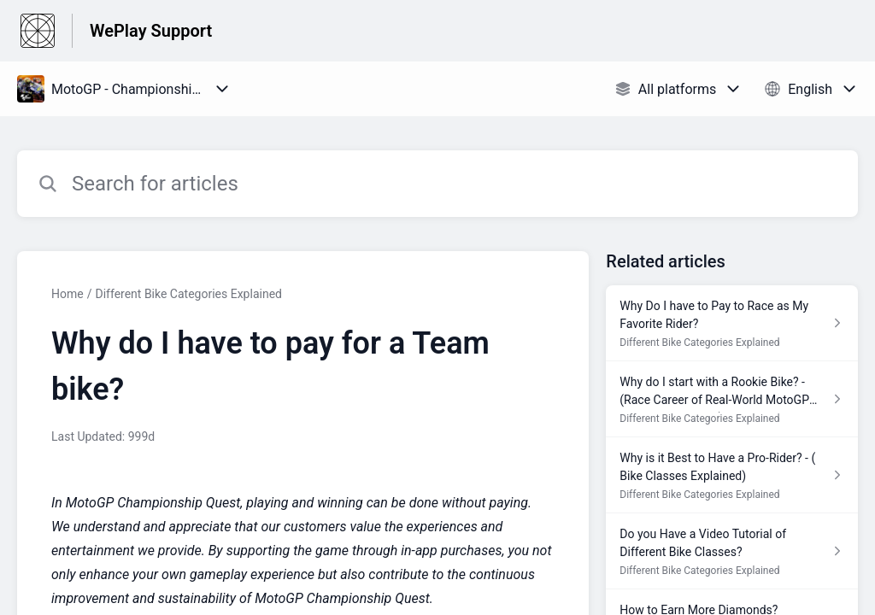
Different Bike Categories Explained (188, 294)
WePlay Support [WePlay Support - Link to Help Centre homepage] (151, 30)
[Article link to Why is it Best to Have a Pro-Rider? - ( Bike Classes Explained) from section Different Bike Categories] (732, 475)
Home (67, 294)
